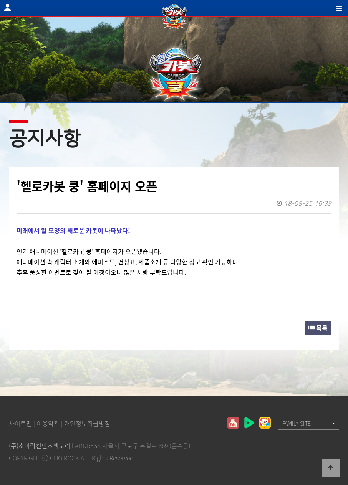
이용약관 (48, 423)
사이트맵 (20, 423)
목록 (318, 327)
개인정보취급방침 (87, 423)
